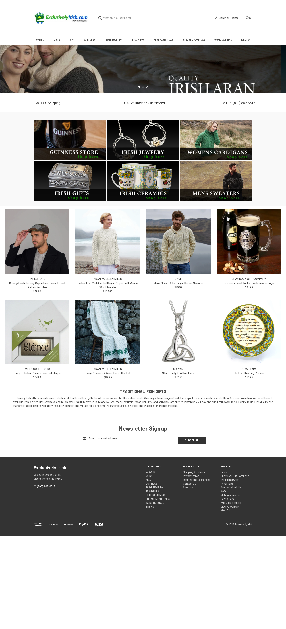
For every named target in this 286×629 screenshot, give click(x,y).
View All (225, 603)
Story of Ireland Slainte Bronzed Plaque (37, 468)
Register (234, 17)
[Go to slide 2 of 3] (143, 182)
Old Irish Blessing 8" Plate (249, 468)
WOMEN (40, 40)
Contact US (189, 576)
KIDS (72, 40)
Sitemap (188, 580)
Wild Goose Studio (231, 596)
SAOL (224, 584)
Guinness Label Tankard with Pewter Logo (249, 378)
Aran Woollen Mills (231, 580)
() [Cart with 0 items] (249, 17)
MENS (57, 40)
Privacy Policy (191, 569)
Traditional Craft (230, 573)
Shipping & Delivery (194, 565)
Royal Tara (227, 576)
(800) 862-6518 (46, 579)
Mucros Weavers (230, 599)
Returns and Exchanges (196, 573)
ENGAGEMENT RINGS (194, 40)
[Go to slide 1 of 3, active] (139, 182)
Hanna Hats (227, 592)
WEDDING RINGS (223, 40)
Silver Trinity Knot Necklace (178, 468)
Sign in (222, 17)
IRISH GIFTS (137, 40)
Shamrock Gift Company (235, 569)
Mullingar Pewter (230, 588)
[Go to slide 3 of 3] (147, 182)
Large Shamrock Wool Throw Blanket (108, 468)
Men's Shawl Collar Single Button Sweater (178, 378)
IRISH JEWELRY (113, 40)
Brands (245, 40)
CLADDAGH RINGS (163, 40)
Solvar (224, 565)
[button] (70, 235)
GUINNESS (89, 40)
